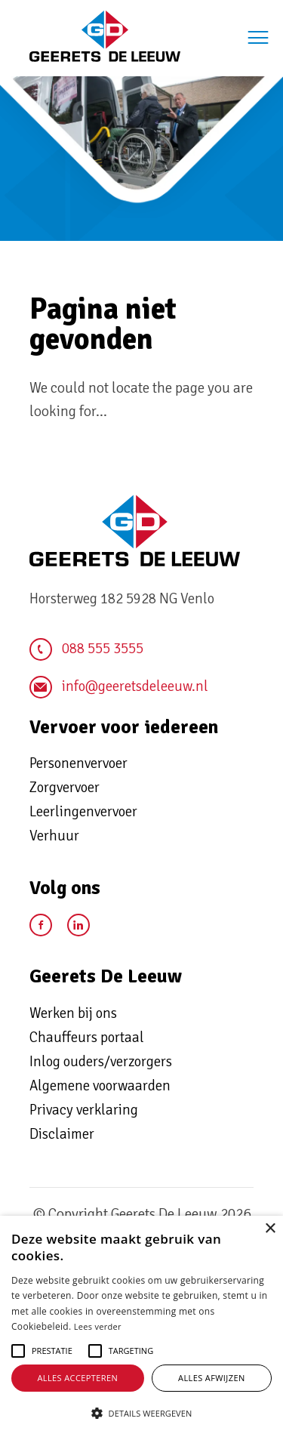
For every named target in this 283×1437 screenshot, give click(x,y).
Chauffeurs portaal (86, 1037)
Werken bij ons (73, 1013)
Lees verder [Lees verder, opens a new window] (98, 1326)
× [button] (269, 1229)
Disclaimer (61, 1134)
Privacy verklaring (83, 1110)
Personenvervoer (78, 763)
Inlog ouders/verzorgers (100, 1062)
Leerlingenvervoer (83, 812)
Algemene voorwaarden (100, 1086)
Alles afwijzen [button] (211, 1377)
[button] (52, 1351)
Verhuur (54, 836)
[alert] (141, 1326)
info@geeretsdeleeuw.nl (118, 687)
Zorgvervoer (64, 788)
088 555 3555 (86, 649)
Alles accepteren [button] (77, 1377)
